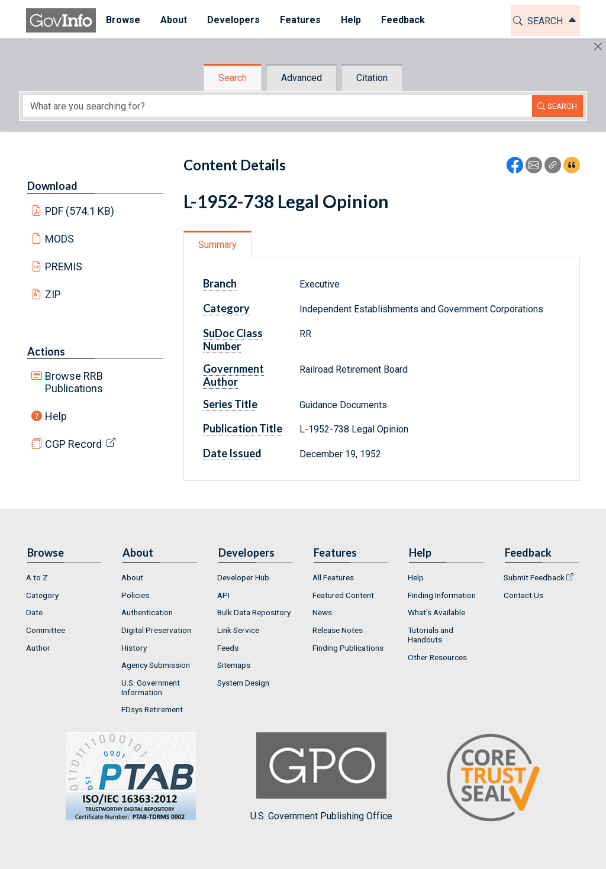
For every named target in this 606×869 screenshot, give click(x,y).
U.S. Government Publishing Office (321, 777)
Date (34, 612)
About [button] (173, 19)
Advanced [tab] (301, 77)
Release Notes (337, 630)
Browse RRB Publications (74, 382)
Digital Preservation (156, 630)
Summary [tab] (217, 244)
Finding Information (442, 595)
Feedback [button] (403, 19)
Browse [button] (123, 19)
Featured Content (343, 595)
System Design (243, 682)
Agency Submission (155, 665)
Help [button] (351, 19)
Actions (46, 351)
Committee (45, 630)
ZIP (53, 294)
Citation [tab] (372, 77)
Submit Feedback (534, 577)
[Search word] (277, 106)
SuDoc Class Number (233, 340)
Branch (220, 283)
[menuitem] (123, 20)
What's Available (436, 612)
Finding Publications (347, 647)
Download (52, 185)
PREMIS (63, 266)
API (223, 595)
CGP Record (73, 444)
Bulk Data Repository (254, 612)
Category (226, 308)
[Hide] (598, 46)
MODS (59, 238)
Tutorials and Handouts (430, 634)
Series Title (230, 404)
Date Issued (232, 453)
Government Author (233, 375)
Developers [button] (233, 19)
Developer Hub (243, 577)
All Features (333, 577)
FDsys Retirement (152, 709)
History (134, 647)
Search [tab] (232, 77)
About (132, 577)
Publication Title (242, 428)
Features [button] (300, 19)
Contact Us (523, 595)
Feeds (227, 647)
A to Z (37, 577)
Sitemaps (233, 665)
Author (38, 647)
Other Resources (437, 657)
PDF (80, 211)
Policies (135, 595)
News (322, 612)
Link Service (238, 630)
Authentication (147, 612)
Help (56, 416)
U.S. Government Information (150, 687)
